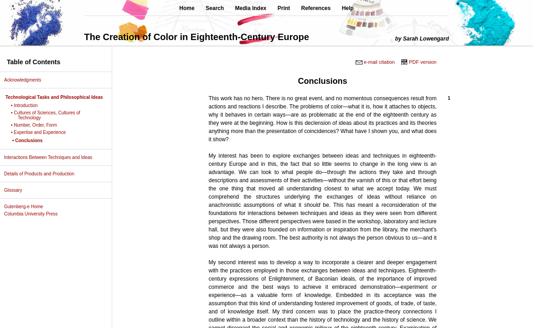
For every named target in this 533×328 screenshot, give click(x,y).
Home (186, 8)
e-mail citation (379, 62)
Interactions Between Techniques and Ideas (51, 157)
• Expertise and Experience (42, 132)
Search (215, 8)
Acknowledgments (26, 79)
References (316, 8)
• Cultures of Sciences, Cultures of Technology (49, 115)
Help (348, 8)
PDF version (423, 62)
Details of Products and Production (42, 173)
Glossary (16, 190)
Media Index (251, 8)
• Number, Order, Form (37, 125)
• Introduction (28, 105)
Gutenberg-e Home (27, 206)
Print (284, 8)
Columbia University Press (34, 213)
